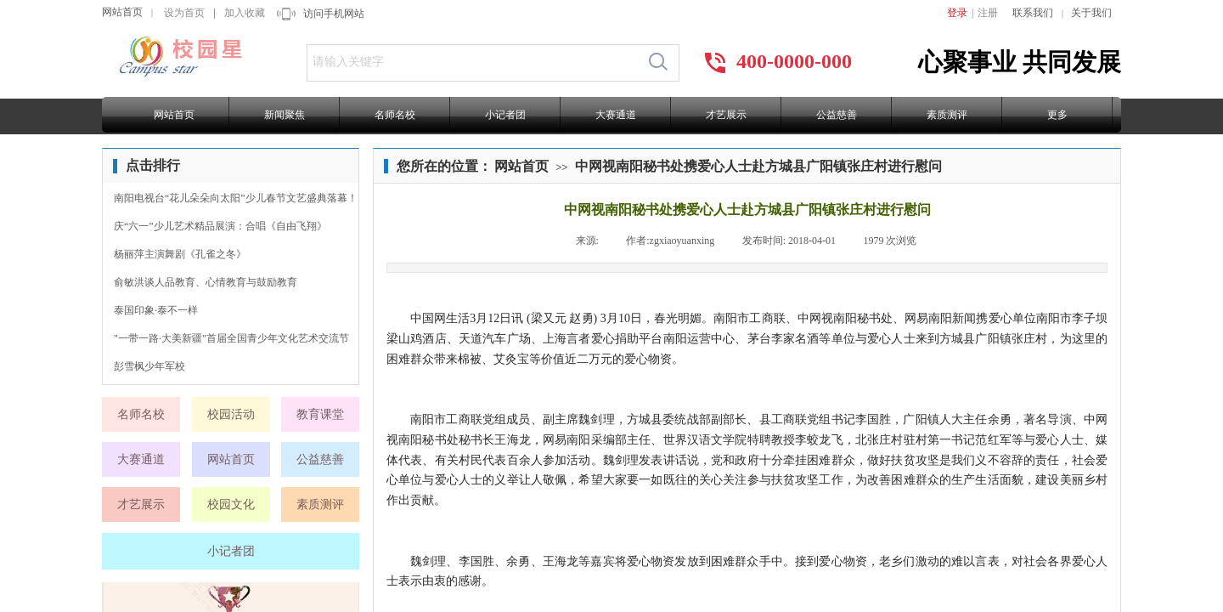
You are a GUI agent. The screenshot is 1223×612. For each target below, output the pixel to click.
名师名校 (395, 115)
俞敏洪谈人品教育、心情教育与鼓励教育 (205, 282)
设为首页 (184, 13)
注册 (988, 13)
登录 (957, 13)
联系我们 (1032, 13)
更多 (1057, 115)
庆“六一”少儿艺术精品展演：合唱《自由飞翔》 (220, 226)
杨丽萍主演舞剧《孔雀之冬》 (180, 254)
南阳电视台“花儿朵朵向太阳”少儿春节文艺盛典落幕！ (236, 198)
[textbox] (472, 62)
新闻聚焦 (284, 115)
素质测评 (947, 115)
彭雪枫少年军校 (149, 366)
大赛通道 (615, 115)
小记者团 (505, 115)
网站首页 (122, 12)
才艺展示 (726, 115)
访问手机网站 (333, 14)
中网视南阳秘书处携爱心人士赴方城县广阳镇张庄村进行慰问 (758, 166)
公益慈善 (836, 115)
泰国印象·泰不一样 (156, 310)
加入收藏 (244, 13)
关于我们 (1091, 13)
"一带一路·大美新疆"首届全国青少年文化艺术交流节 (231, 338)
